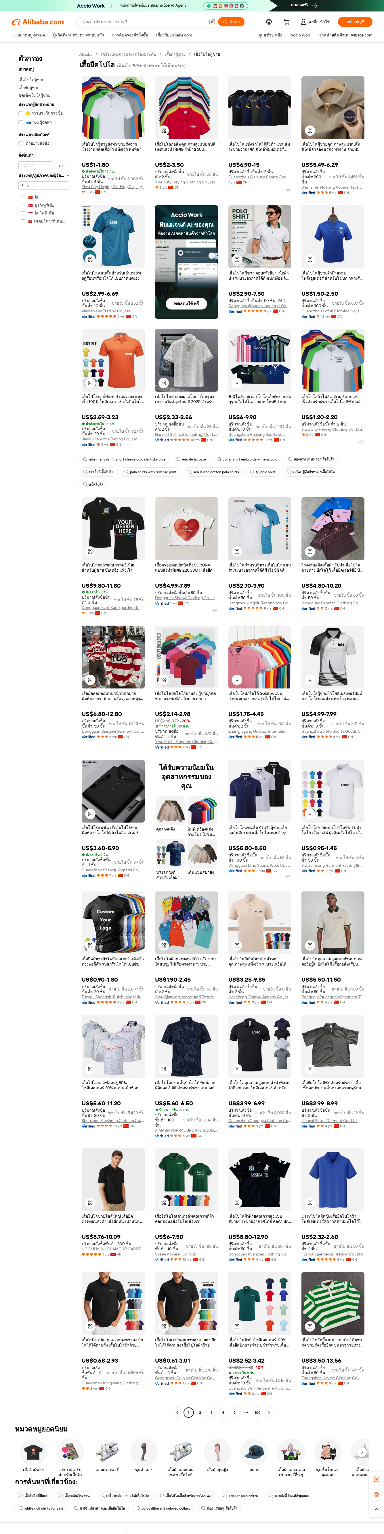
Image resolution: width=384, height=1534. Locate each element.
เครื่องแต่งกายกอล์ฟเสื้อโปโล (124, 1496)
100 (258, 1413)
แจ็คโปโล (93, 484)
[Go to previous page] (177, 1412)
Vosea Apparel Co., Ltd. (175, 1254)
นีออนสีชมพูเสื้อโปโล (219, 1508)
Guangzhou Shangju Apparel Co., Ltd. (113, 870)
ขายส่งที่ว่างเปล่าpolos (289, 1496)
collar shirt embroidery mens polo (247, 459)
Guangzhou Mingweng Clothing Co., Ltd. (113, 1383)
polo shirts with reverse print (150, 472)
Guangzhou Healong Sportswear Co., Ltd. (259, 434)
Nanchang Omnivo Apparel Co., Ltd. (259, 997)
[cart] (287, 22)
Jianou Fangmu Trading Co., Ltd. (110, 439)
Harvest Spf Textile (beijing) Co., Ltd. (186, 434)
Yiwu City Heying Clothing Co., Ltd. (112, 186)
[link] (376, 1479)
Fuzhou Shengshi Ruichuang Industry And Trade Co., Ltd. (113, 997)
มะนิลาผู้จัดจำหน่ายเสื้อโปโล (310, 472)
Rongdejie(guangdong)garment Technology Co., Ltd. (332, 997)
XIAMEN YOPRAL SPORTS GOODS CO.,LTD (186, 1130)
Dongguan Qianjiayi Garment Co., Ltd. (113, 731)
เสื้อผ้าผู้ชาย (175, 54)
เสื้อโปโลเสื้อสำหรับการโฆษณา (186, 1496)
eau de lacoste (191, 459)
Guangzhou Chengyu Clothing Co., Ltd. (259, 1120)
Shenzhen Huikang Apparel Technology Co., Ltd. (332, 187)
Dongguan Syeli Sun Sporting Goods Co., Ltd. (113, 607)
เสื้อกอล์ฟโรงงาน (74, 1496)
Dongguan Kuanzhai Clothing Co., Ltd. (259, 1254)
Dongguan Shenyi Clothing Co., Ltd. (186, 597)
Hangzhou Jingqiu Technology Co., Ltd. (259, 603)
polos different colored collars (163, 1508)
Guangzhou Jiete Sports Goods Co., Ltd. (332, 731)
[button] (212, 21)
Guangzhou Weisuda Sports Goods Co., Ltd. (259, 177)
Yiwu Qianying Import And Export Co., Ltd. (186, 997)
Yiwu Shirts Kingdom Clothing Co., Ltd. (186, 741)
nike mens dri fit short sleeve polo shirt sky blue (124, 459)
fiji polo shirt (263, 472)
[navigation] (43, 734)
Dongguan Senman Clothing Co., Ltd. (332, 603)
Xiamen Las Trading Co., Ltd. (106, 311)
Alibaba (85, 54)
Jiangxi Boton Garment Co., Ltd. (329, 1120)
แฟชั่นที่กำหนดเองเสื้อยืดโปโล (99, 1508)
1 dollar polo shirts (240, 1496)
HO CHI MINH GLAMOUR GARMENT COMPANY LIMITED (113, 1249)
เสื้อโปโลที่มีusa (33, 1496)
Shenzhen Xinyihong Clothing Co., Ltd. (113, 1120)
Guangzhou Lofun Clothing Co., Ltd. (332, 311)
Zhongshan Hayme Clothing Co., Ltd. (332, 1378)
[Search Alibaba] (143, 22)
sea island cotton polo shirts (213, 472)
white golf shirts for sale (41, 1508)
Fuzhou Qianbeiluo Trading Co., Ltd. (332, 1254)
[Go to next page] (269, 1412)
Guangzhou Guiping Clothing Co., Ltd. (186, 1378)
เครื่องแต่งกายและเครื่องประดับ (128, 54)
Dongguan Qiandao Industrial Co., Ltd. (259, 305)
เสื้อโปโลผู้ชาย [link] (207, 54)
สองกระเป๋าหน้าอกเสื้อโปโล (311, 459)
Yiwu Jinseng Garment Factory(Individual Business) (332, 865)
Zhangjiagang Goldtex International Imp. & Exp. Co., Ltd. (259, 731)
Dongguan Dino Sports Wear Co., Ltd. (259, 865)
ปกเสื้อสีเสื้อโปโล (98, 472)
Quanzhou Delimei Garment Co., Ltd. (259, 1388)
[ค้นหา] (231, 21)
